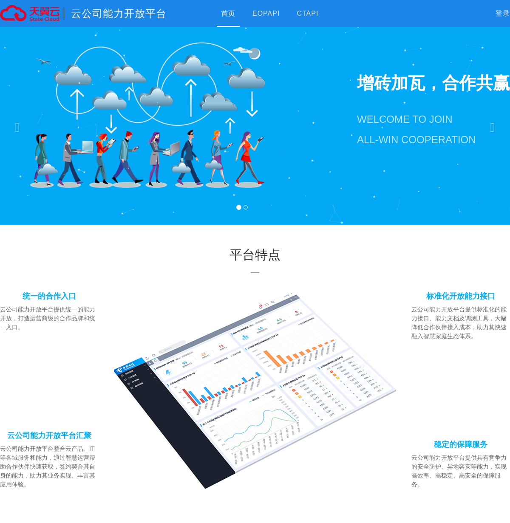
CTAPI (307, 13)
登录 (503, 13)
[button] (15, 125)
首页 (228, 13)
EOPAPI (266, 13)
